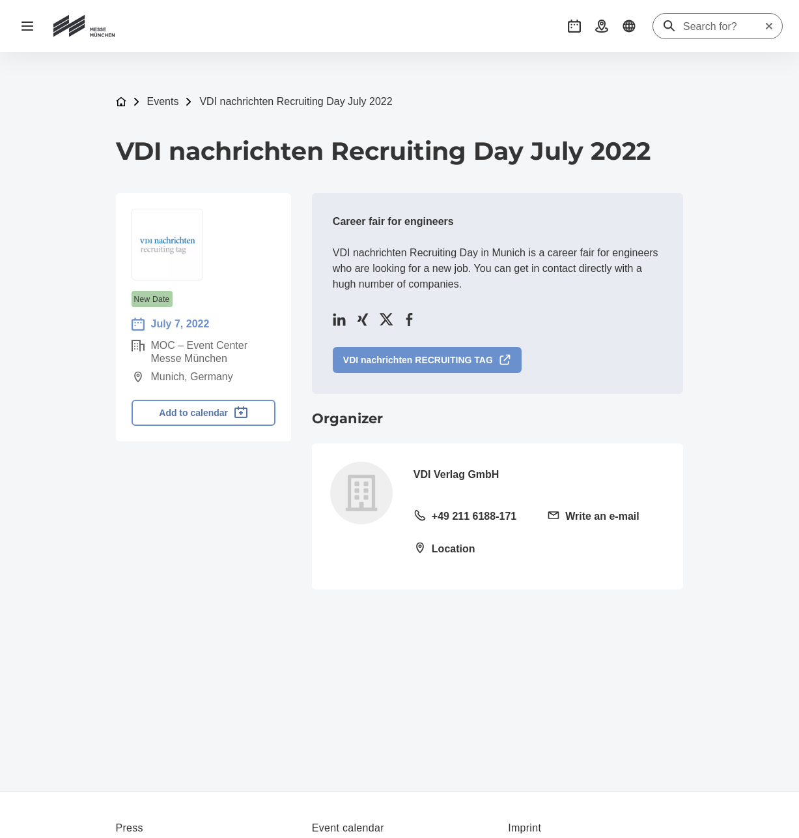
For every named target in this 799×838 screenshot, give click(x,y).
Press (129, 827)
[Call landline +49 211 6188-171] (472, 517)
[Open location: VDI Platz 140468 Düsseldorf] (472, 549)
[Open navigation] (27, 26)
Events (163, 101)
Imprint (524, 827)
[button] (574, 26)
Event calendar (348, 827)
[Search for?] (723, 27)
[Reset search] (769, 26)
